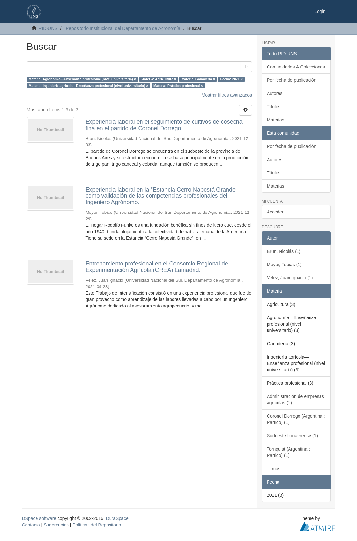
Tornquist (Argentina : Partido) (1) (288, 452)
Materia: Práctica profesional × (178, 86)
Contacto (31, 524)
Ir (246, 66)
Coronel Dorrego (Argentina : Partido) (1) (296, 419)
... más (273, 468)
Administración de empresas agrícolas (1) (295, 399)
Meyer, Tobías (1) (284, 264)
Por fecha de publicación (291, 80)
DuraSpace (117, 518)
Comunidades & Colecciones (296, 66)
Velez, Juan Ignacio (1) (290, 277)
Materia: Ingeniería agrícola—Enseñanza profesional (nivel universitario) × (88, 86)
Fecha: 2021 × (231, 79)
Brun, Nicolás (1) (283, 251)
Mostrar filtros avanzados (227, 95)
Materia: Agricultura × (158, 79)
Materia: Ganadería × (198, 79)
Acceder (275, 211)
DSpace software (39, 518)
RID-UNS (47, 28)
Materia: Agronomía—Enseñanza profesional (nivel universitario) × (82, 79)
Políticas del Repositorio (96, 524)
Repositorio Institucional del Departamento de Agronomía (123, 28)
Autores (274, 93)
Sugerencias (56, 524)
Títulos (273, 106)
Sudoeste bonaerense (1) (292, 435)
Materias (275, 119)
